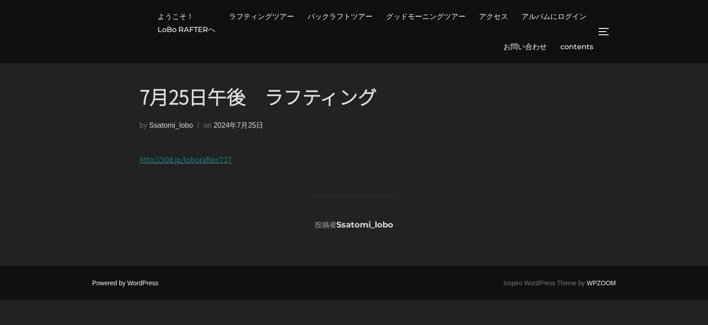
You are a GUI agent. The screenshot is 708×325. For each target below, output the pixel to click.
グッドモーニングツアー (426, 16)
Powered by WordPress (125, 283)
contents (576, 46)
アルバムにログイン (554, 16)
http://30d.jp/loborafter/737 (186, 159)
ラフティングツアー (261, 16)
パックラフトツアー (340, 16)
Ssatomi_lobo (171, 125)
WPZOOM (601, 283)
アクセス (493, 16)
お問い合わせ (525, 46)
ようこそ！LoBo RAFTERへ (186, 23)
